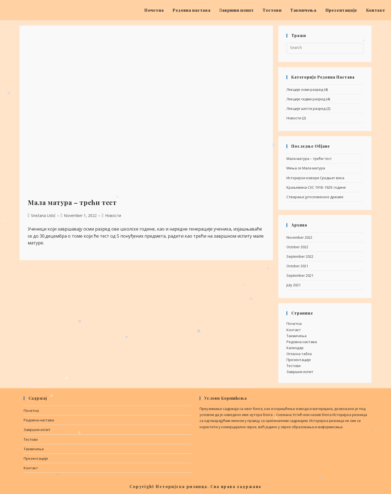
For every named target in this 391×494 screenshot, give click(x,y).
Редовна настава (301, 341)
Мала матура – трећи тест (72, 202)
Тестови (293, 365)
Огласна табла (299, 353)
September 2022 (299, 256)
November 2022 (299, 237)
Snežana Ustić (43, 215)
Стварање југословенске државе (314, 196)
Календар (295, 347)
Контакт (293, 329)
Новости (113, 215)
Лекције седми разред (305, 99)
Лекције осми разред (304, 89)
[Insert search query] (324, 48)
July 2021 (293, 284)
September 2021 (299, 275)
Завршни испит (299, 371)
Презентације (298, 359)
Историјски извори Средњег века (315, 177)
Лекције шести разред (306, 108)
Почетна (294, 323)
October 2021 (297, 265)
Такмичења (296, 335)
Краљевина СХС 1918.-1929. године (316, 187)
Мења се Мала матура (305, 168)
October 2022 (297, 246)
